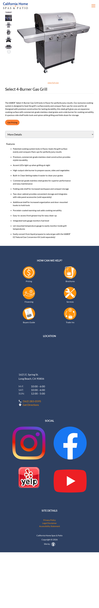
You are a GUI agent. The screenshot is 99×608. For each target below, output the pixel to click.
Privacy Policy (49, 520)
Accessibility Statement (49, 526)
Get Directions (31, 404)
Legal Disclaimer (49, 523)
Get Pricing (12, 122)
